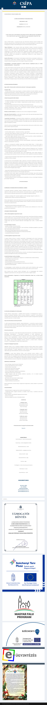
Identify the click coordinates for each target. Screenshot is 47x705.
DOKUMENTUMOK (23, 480)
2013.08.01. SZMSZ (23, 485)
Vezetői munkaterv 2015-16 (23, 491)
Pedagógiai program (23, 488)
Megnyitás (23, 428)
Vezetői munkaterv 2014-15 (23, 489)
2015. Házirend (23, 486)
